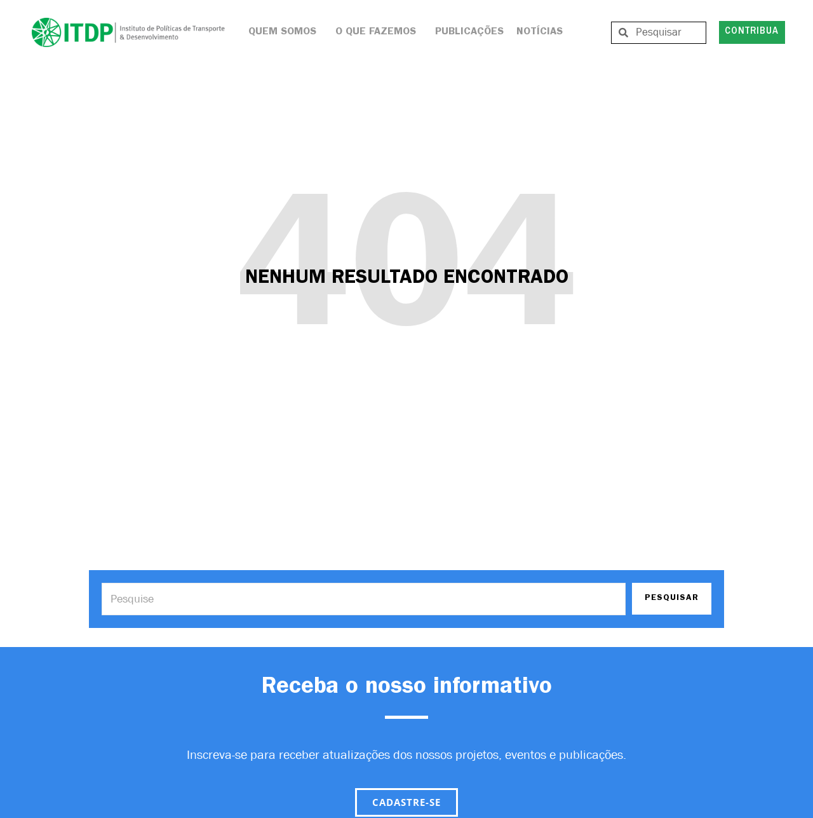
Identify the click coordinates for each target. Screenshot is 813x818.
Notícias (539, 32)
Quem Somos (285, 32)
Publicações (469, 32)
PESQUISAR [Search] (672, 598)
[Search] (364, 599)
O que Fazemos (378, 32)
